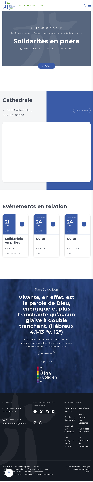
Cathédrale (67, 49)
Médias (36, 468)
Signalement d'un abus (38, 470)
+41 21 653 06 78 (14, 421)
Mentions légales (22, 468)
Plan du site (7, 468)
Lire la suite (46, 355)
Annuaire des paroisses (33, 473)
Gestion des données (44, 475)
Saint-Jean (83, 409)
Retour (48, 66)
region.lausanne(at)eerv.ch (15, 425)
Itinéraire (83, 110)
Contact (28, 475)
